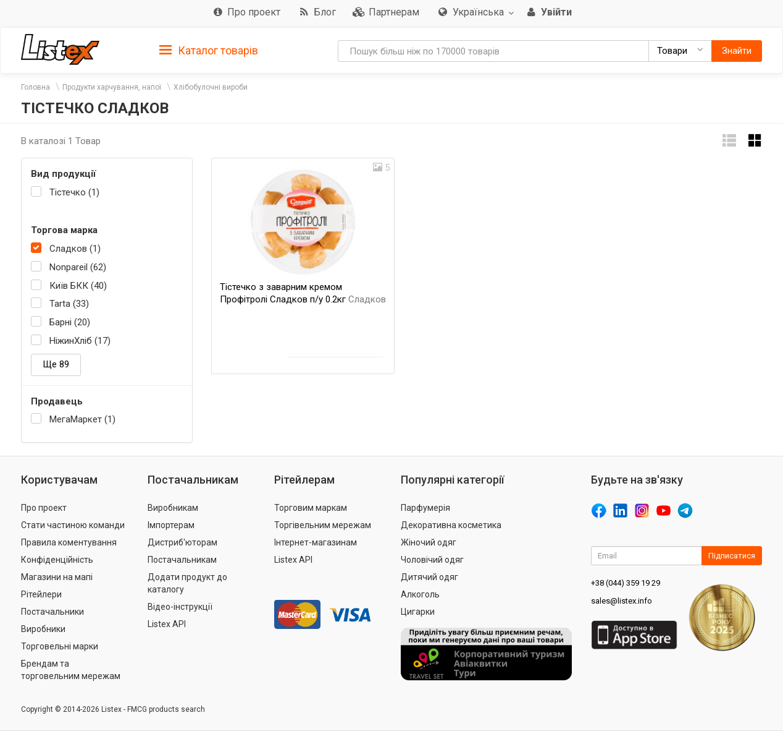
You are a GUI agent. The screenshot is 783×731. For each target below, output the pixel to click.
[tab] (208, 50)
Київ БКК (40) (78, 285)
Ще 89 (56, 364)
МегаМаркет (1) (82, 419)
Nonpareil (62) (77, 267)
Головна (35, 87)
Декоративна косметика (451, 525)
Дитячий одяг (429, 577)
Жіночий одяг (428, 542)
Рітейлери (41, 594)
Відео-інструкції (180, 607)
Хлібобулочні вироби (211, 87)
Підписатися (731, 555)
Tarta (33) (69, 303)
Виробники (43, 629)
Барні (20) (69, 322)
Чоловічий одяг (432, 560)
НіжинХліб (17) (80, 340)
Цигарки (418, 612)
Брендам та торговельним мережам (70, 670)
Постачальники (52, 612)
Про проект (44, 508)
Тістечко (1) (74, 192)
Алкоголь (420, 594)
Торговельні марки (59, 646)
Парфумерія (425, 508)
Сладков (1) (75, 248)
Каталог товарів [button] (208, 51)
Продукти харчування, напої (111, 87)
